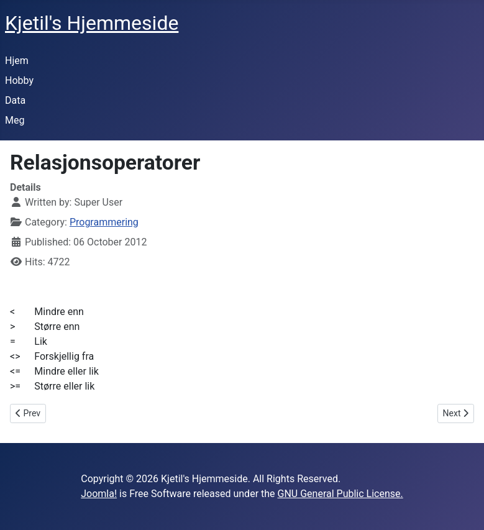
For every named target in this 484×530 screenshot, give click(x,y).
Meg (14, 120)
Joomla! (99, 494)
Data (15, 100)
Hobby (19, 80)
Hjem (17, 60)
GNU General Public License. (340, 494)
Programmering (104, 222)
